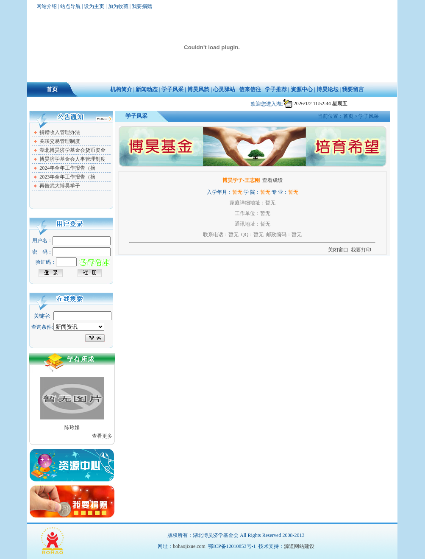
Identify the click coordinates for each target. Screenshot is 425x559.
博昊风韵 (198, 89)
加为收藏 (118, 6)
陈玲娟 (72, 427)
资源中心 (302, 89)
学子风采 (172, 89)
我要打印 (361, 250)
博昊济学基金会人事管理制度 (72, 159)
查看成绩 (272, 180)
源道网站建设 (299, 546)
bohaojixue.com (189, 546)
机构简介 (121, 89)
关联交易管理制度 (59, 141)
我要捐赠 (142, 6)
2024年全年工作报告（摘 (67, 168)
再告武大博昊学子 (59, 186)
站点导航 (70, 6)
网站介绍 (46, 6)
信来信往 (250, 89)
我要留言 (353, 89)
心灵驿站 (224, 89)
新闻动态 (147, 89)
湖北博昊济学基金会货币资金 (72, 150)
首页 (52, 89)
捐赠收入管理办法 (59, 132)
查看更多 (102, 436)
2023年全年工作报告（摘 (67, 177)
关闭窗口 (338, 250)
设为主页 (94, 6)
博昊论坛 (328, 89)
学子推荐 (276, 89)
